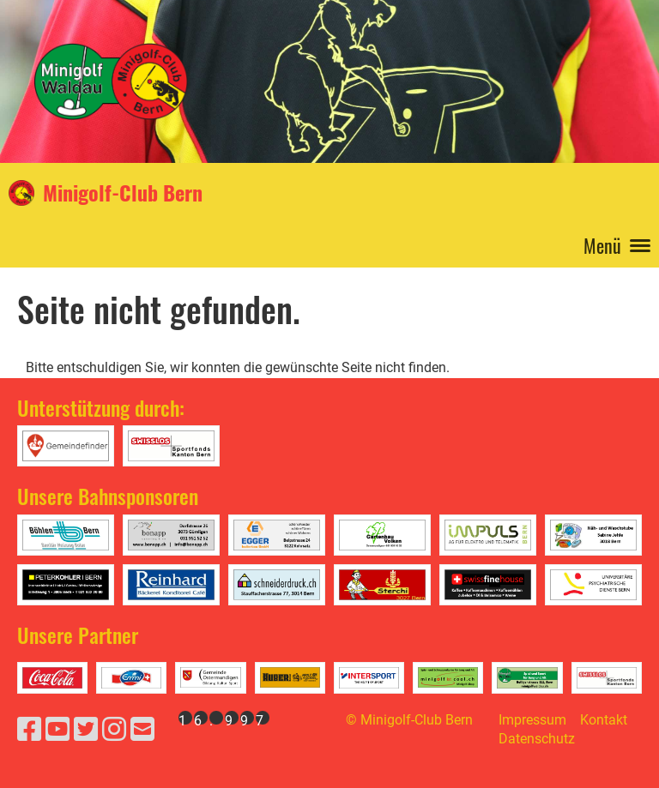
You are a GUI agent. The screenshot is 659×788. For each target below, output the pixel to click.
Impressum (532, 720)
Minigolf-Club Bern (123, 193)
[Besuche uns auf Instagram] (114, 729)
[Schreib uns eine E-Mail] (142, 729)
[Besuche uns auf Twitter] (86, 729)
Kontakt (603, 720)
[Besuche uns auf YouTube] (57, 729)
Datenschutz (537, 739)
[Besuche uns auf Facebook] (29, 729)
